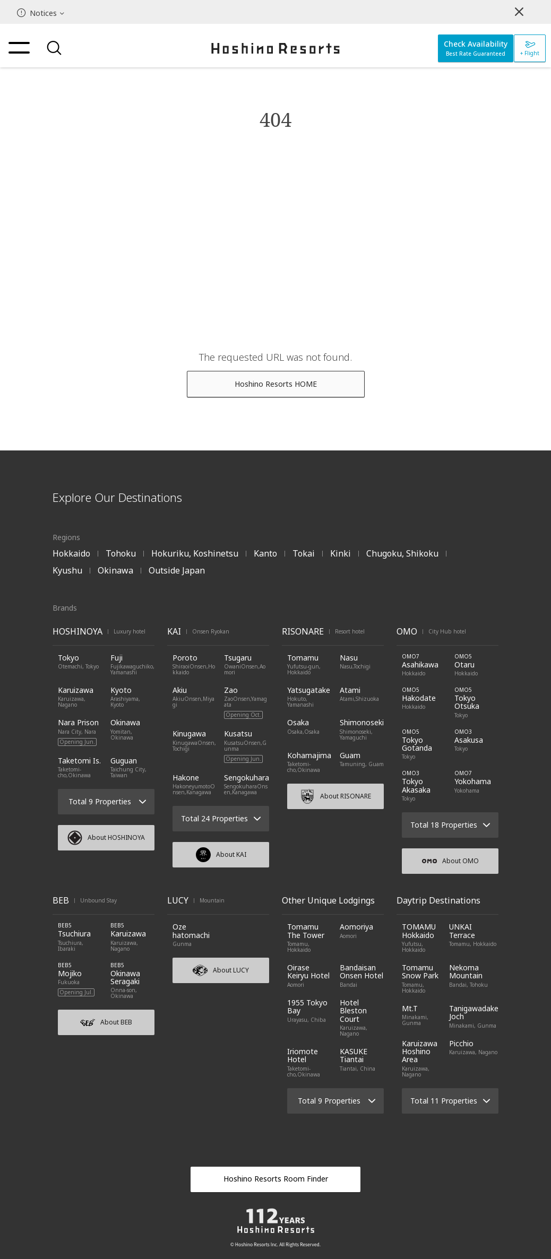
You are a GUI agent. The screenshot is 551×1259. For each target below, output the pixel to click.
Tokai (303, 553)
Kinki (340, 553)
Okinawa (115, 570)
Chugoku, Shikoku (402, 553)
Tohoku (121, 553)
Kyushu (67, 570)
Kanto (265, 553)
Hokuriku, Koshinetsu (194, 553)
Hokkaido (71, 553)
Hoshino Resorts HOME (276, 384)
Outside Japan (177, 570)
